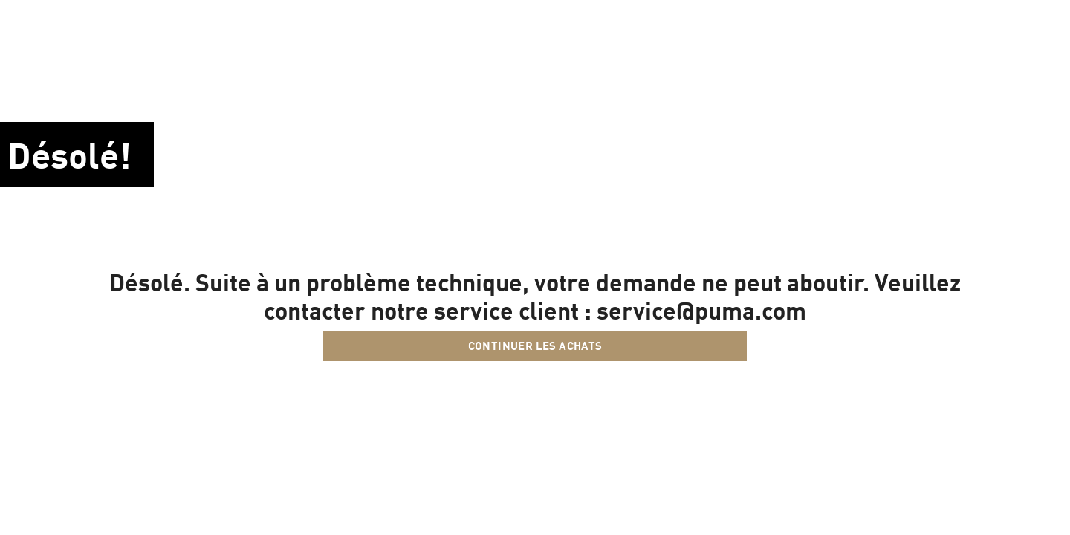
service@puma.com (701, 310)
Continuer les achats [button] (535, 345)
